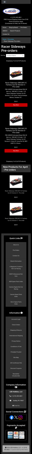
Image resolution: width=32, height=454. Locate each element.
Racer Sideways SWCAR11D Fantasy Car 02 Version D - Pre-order (16, 131)
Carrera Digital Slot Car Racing (16, 288)
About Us (16, 245)
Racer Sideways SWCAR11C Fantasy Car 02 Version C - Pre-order (16, 85)
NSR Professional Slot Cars (16, 275)
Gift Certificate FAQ (16, 363)
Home (4, 27)
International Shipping (16, 335)
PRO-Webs (24, 449)
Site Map (16, 357)
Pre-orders (11, 39)
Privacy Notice (16, 341)
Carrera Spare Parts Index (16, 295)
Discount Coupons (16, 368)
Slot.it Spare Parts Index (16, 303)
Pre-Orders (24, 27)
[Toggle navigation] (4, 2)
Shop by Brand (13, 27)
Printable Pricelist (16, 352)
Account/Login (16, 319)
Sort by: (3, 55)
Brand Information (16, 261)
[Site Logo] (16, 10)
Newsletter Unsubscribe (16, 375)
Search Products (15, 31)
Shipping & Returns (16, 330)
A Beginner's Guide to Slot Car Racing (16, 267)
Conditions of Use (16, 346)
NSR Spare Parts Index (16, 281)
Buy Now (16, 105)
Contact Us (6, 34)
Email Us (15, 405)
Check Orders (16, 325)
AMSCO (5, 31)
